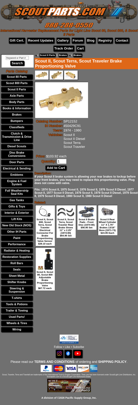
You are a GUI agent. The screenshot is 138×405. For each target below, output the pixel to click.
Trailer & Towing (17, 310)
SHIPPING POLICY (112, 362)
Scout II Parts (17, 89)
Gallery (63, 40)
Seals (17, 269)
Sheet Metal (17, 275)
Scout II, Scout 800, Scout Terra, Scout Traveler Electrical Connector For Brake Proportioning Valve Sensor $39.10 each (45, 231)
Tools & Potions (17, 304)
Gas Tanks (17, 200)
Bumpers (17, 120)
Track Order (63, 48)
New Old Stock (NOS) (16, 225)
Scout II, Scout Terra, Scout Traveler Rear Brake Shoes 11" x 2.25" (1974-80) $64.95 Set (66, 227)
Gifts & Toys (16, 206)
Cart (80, 48)
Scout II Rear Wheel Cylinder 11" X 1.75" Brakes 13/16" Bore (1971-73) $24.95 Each (107, 226)
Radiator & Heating (17, 250)
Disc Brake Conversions (17, 154)
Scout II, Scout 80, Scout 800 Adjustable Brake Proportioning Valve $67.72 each (45, 280)
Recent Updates (40, 40)
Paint (16, 238)
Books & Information (17, 108)
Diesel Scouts (16, 146)
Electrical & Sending (17, 168)
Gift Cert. (17, 40)
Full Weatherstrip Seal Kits (16, 192)
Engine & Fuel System (16, 183)
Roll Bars (16, 263)
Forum (78, 40)
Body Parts (16, 102)
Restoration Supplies (16, 256)
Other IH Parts (17, 231)
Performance (17, 244)
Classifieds (16, 127)
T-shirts (17, 297)
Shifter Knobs (16, 282)
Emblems (16, 174)
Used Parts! (17, 316)
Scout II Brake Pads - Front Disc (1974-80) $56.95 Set (87, 223)
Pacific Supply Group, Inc (80, 397)
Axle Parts (17, 95)
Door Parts (17, 162)
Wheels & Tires (16, 323)
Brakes (17, 114)
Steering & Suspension (17, 290)
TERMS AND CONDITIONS (54, 362)
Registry (105, 40)
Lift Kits (17, 219)
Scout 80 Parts (17, 76)
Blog (90, 40)
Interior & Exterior (16, 212)
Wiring (16, 329)
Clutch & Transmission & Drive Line (17, 137)
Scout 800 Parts (16, 83)
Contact (122, 40)
